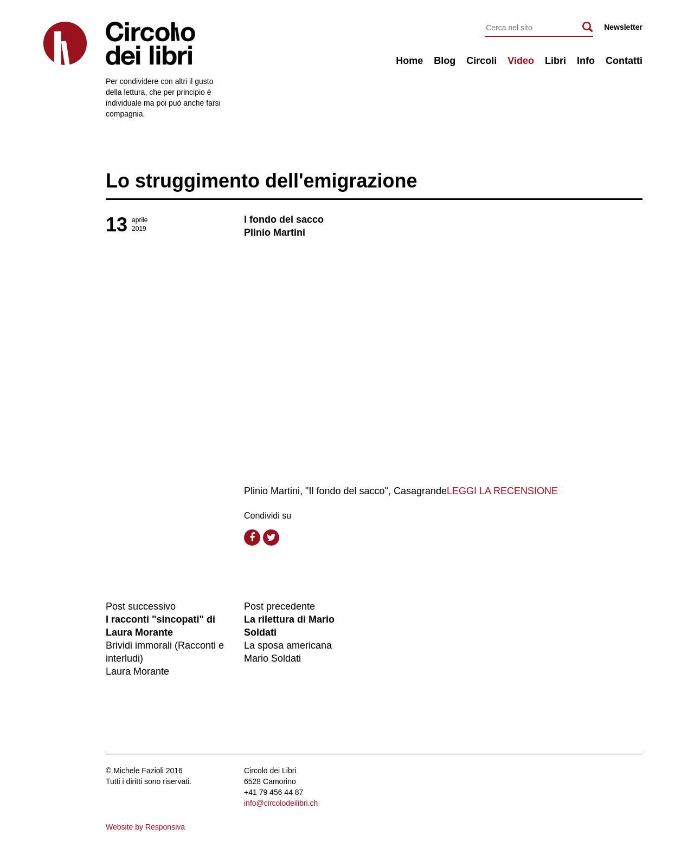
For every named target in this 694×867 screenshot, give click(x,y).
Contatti (624, 60)
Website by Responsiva (145, 827)
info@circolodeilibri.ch (281, 803)
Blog (444, 60)
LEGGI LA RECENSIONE (502, 491)
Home (409, 60)
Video (520, 60)
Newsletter (623, 27)
